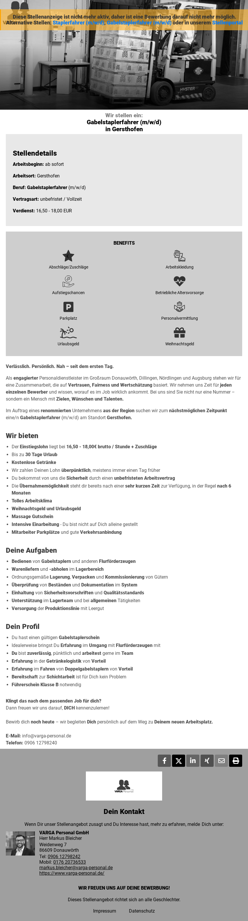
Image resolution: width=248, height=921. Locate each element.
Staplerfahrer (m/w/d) (78, 23)
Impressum (104, 911)
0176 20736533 (69, 862)
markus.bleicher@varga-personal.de (76, 867)
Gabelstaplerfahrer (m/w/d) (139, 23)
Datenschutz (142, 911)
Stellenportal (227, 23)
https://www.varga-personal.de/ (71, 873)
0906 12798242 (64, 856)
